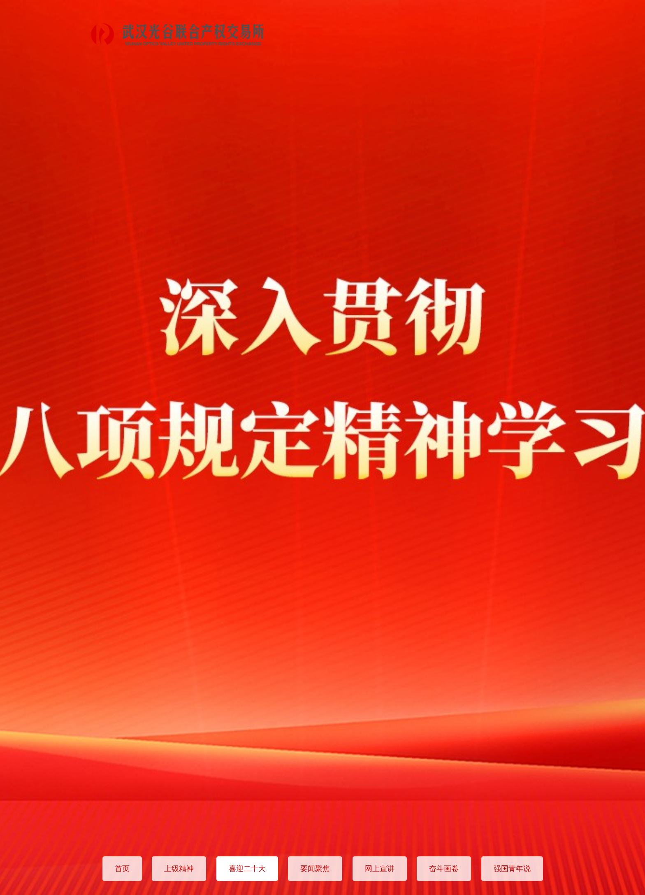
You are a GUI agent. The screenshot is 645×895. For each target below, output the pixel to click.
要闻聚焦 (315, 869)
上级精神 (179, 869)
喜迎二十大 (247, 869)
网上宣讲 (379, 869)
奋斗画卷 (444, 869)
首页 (122, 869)
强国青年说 (512, 869)
